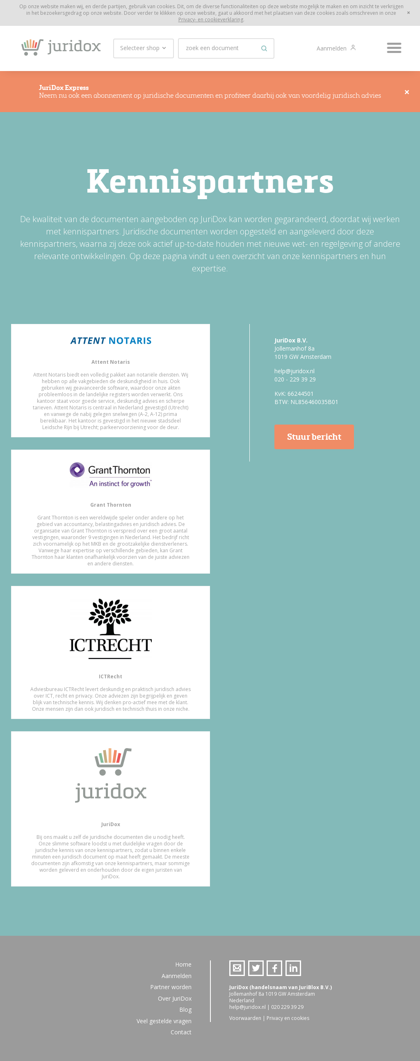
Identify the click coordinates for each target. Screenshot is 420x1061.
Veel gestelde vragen (164, 1021)
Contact (181, 1032)
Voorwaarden (245, 1018)
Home (183, 964)
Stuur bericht (314, 436)
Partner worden (171, 987)
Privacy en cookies (288, 1018)
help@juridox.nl (294, 371)
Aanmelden (332, 48)
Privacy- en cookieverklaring (210, 19)
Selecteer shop (143, 48)
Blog (185, 1009)
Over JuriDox (175, 998)
